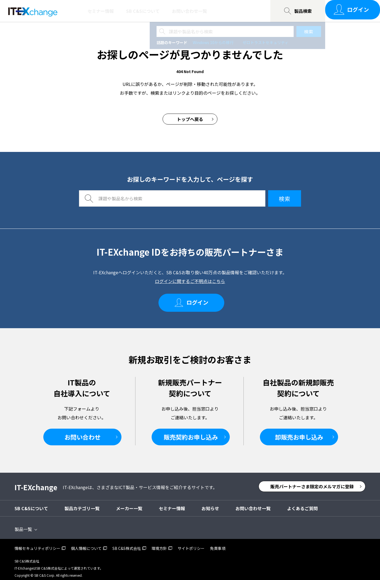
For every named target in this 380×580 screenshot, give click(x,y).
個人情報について (86, 544)
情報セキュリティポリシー (37, 544)
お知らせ (210, 504)
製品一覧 (23, 524)
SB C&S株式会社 (126, 544)
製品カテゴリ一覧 (82, 504)
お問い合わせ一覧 (189, 11)
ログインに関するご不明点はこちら (190, 281)
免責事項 (217, 544)
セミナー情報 (100, 11)
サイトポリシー (191, 544)
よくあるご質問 (302, 504)
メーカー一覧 (129, 504)
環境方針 (159, 544)
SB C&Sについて (143, 11)
